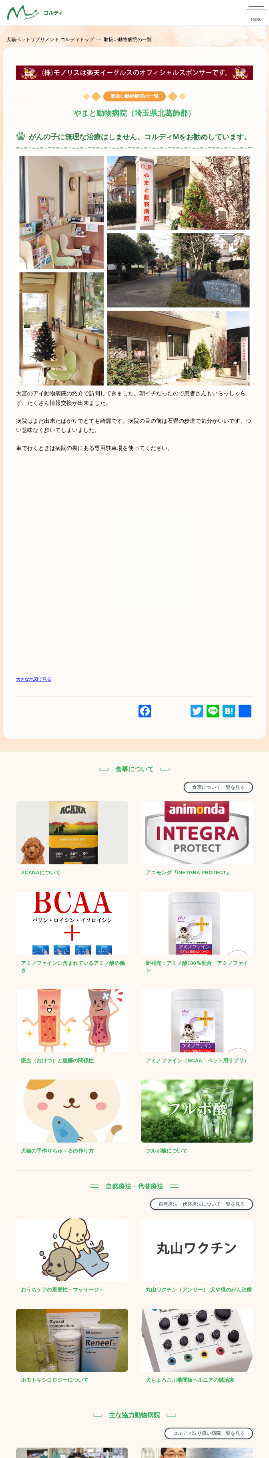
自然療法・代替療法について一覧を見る (202, 1204)
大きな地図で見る (33, 679)
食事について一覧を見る (218, 787)
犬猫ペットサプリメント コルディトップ (50, 39)
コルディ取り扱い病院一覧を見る (209, 1433)
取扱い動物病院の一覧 (128, 39)
